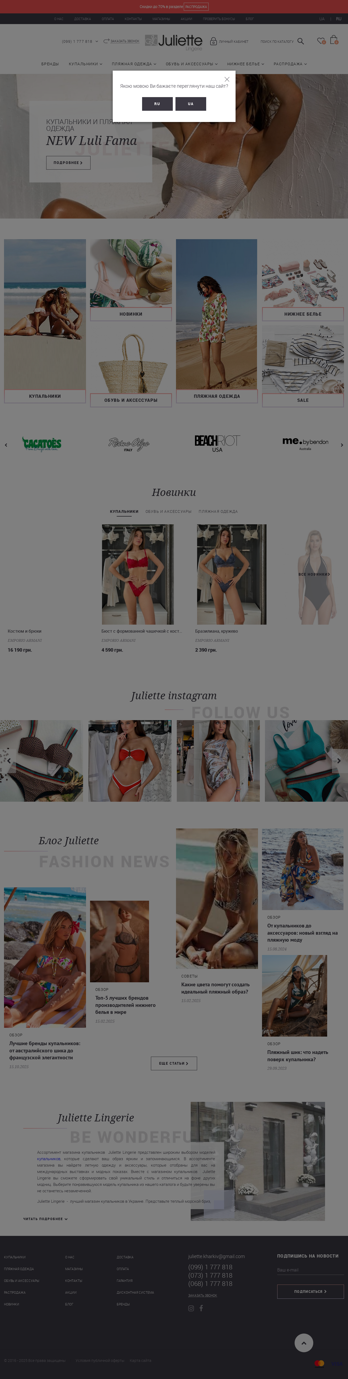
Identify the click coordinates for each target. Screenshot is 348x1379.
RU (157, 103)
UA (191, 103)
